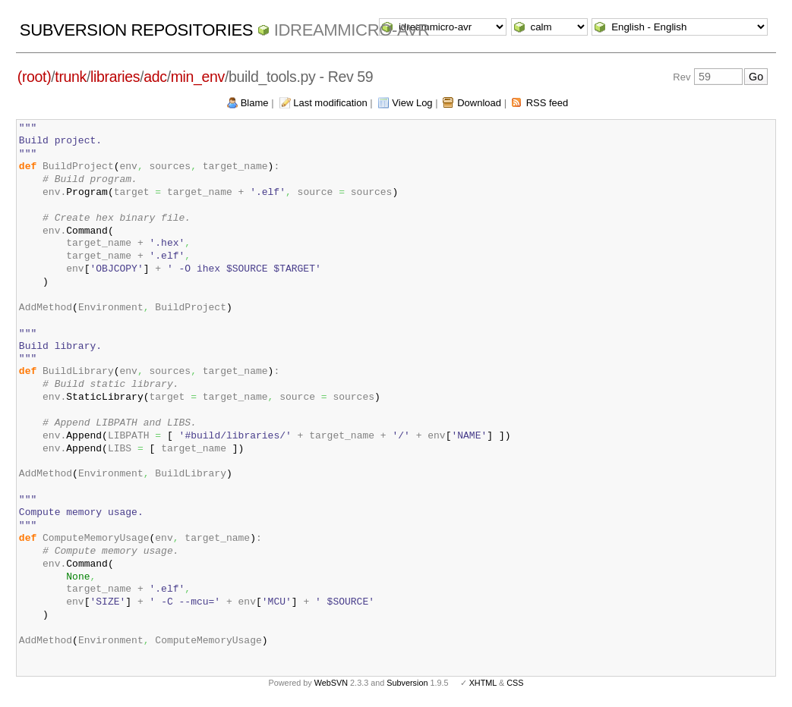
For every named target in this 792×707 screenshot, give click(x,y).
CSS (514, 682)
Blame (255, 102)
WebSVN (331, 682)
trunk (71, 76)
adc (155, 76)
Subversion (407, 682)
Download (479, 102)
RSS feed (547, 102)
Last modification (330, 102)
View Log (412, 102)
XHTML (483, 682)
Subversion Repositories (136, 29)
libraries (115, 76)
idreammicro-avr (352, 29)
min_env (198, 76)
